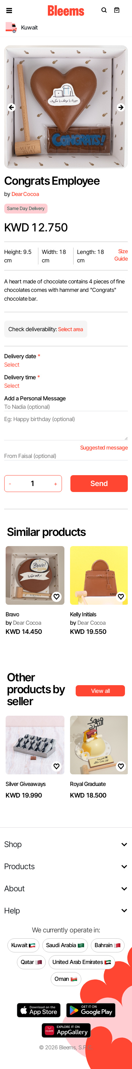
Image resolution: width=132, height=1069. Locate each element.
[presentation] (11, 107)
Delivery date (22, 356)
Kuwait (23, 945)
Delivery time (22, 377)
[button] (9, 10)
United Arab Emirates (82, 962)
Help (12, 910)
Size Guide (121, 255)
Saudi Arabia (65, 945)
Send (99, 483)
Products (19, 866)
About (14, 888)
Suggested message (104, 447)
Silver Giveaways (26, 783)
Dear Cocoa (25, 194)
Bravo (12, 614)
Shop (13, 844)
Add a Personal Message (35, 398)
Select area (70, 329)
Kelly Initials (83, 614)
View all (100, 690)
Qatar (31, 962)
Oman (66, 979)
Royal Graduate (88, 783)
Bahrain (108, 945)
